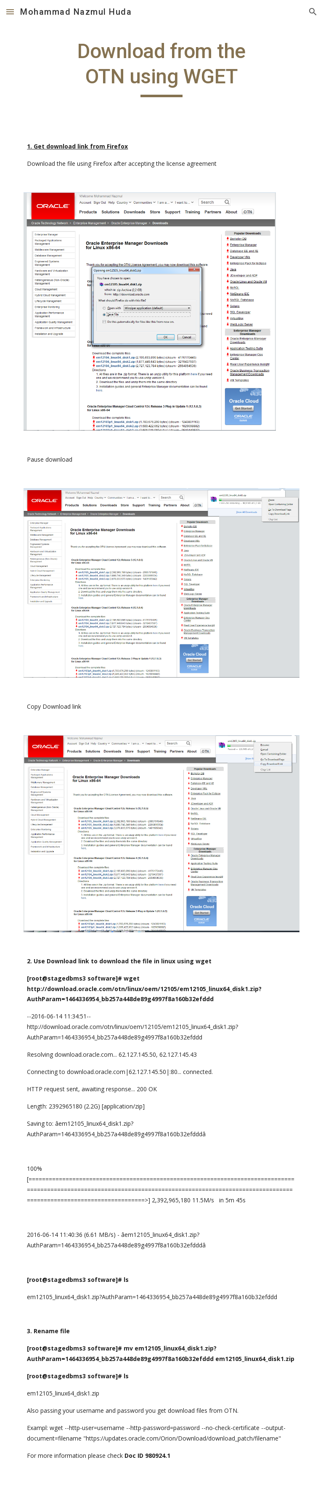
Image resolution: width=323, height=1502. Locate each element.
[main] (161, 68)
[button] (10, 11)
